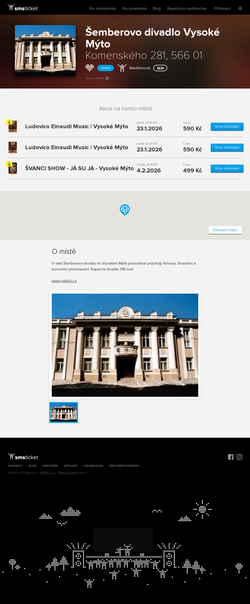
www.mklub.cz (64, 280)
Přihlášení (222, 8)
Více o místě (97, 78)
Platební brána (67, 473)
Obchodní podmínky (124, 466)
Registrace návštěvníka (187, 8)
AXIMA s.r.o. (48, 473)
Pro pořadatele (134, 8)
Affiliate (70, 466)
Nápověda (50, 466)
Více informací (227, 126)
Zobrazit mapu (225, 230)
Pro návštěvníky (102, 8)
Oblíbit (105, 68)
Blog (157, 8)
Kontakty (15, 466)
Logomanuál (93, 466)
